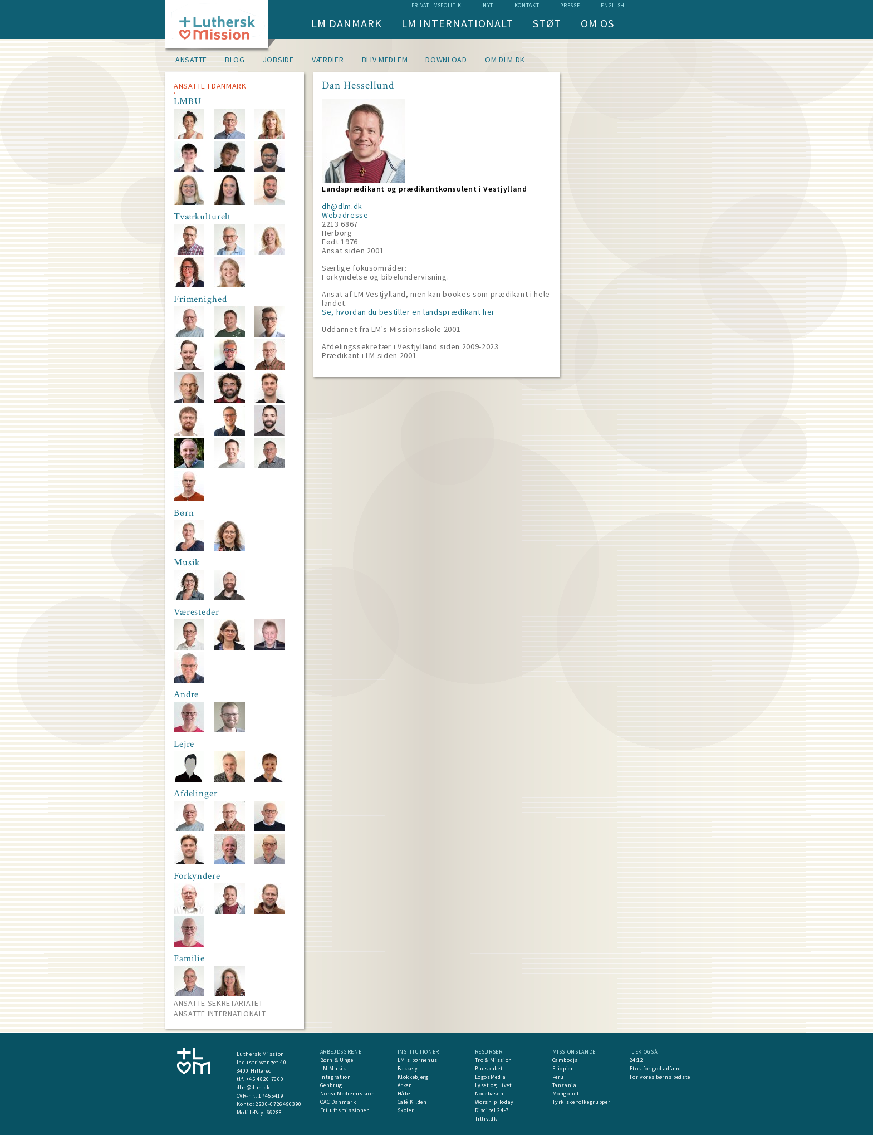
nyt (488, 5)
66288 (274, 1112)
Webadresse (345, 215)
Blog (235, 60)
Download (446, 60)
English (613, 5)
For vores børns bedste (660, 1076)
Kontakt (527, 5)
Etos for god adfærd (655, 1068)
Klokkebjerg (413, 1076)
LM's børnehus (418, 1060)
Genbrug (331, 1085)
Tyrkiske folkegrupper (581, 1101)
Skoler (406, 1110)
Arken (405, 1085)
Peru (558, 1076)
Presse (570, 5)
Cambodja (565, 1060)
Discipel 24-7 (492, 1110)
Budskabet (489, 1068)
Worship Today (494, 1101)
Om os (597, 23)
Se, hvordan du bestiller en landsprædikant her (408, 312)
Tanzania (564, 1085)
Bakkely (408, 1068)
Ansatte (191, 60)
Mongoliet (566, 1093)
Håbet (405, 1093)
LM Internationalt (457, 23)
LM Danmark (346, 23)
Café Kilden (412, 1101)
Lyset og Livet (493, 1085)
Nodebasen (489, 1093)
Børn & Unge (337, 1060)
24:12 (637, 1060)
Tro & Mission (493, 1060)
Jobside (278, 60)
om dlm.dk (505, 60)
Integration (335, 1076)
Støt (547, 23)
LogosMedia (491, 1076)
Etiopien (563, 1068)
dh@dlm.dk (342, 206)
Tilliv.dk (486, 1118)
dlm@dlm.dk (254, 1087)
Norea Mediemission (347, 1093)
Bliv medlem (385, 60)
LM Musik (333, 1068)
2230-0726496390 (279, 1104)
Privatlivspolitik (436, 5)
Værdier (328, 60)
